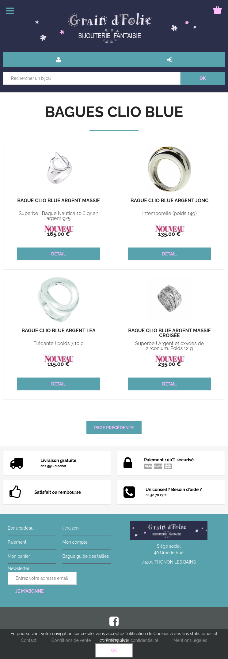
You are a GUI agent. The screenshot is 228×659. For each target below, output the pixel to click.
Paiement (17, 542)
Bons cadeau (20, 528)
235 (169, 364)
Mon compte (75, 542)
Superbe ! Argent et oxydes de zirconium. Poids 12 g (169, 346)
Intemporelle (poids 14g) (169, 213)
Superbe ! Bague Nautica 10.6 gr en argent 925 (58, 216)
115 (59, 364)
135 (169, 234)
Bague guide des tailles (86, 556)
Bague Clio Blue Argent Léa (58, 330)
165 (58, 234)
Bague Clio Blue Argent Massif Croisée (169, 333)
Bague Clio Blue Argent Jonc (169, 200)
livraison (71, 528)
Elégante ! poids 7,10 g (58, 343)
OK (114, 650)
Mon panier (19, 556)
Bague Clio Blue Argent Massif (58, 200)
